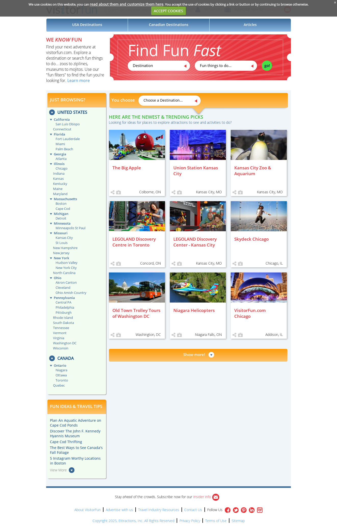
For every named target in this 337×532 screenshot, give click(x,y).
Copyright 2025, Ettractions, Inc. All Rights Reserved (133, 520)
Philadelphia (65, 307)
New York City (66, 267)
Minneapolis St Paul (70, 228)
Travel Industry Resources (158, 509)
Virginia (58, 338)
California (62, 119)
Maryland (60, 194)
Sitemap (238, 520)
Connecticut (62, 129)
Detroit (61, 218)
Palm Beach (64, 149)
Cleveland (63, 287)
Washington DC (64, 343)
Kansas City (64, 237)
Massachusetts (65, 199)
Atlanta (61, 158)
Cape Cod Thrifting (66, 441)
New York (61, 258)
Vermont (60, 333)
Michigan (61, 213)
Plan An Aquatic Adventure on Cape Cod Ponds (75, 423)
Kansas (58, 178)
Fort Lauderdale (68, 139)
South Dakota (63, 322)
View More (58, 470)
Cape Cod (63, 208)
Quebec (59, 385)
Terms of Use (216, 520)
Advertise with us (119, 509)
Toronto (62, 380)
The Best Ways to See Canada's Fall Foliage (76, 450)
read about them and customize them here (126, 4)
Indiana (58, 173)
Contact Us (193, 509)
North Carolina (64, 272)
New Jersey (61, 253)
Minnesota (62, 223)
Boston (61, 203)
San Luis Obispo (68, 124)
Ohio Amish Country (71, 292)
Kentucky (60, 183)
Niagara (61, 370)
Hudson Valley (66, 262)
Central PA (63, 302)
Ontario (60, 365)
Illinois (59, 163)
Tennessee (61, 327)
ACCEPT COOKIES (168, 10)
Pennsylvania (64, 297)
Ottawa (61, 375)
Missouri (61, 233)
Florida (59, 134)
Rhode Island (63, 317)
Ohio (57, 278)
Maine (57, 188)
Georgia (60, 154)
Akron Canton (66, 282)
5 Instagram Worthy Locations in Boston (75, 461)
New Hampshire (65, 247)
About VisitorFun (87, 509)
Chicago (62, 168)
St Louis (62, 242)
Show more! (194, 354)
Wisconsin (60, 348)
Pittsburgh (64, 312)
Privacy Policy (189, 520)
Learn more (78, 80)
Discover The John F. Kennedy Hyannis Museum (75, 433)
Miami (60, 144)
